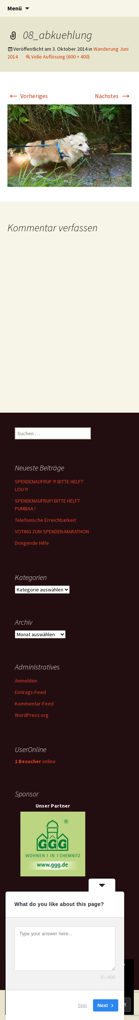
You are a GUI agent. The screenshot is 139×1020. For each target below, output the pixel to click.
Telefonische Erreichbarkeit (45, 520)
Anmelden (26, 680)
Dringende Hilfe (32, 543)
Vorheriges (27, 96)
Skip (82, 1005)
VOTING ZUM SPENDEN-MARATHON (52, 531)
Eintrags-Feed (30, 692)
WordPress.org (32, 715)
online (35, 761)
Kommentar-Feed (34, 703)
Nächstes (113, 96)
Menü (14, 8)
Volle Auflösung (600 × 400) (60, 56)
